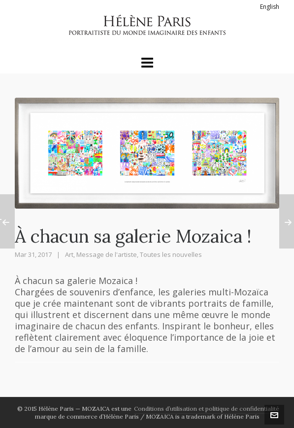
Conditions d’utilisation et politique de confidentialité (206, 408)
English (269, 6)
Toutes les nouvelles (171, 254)
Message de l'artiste (106, 254)
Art (69, 254)
